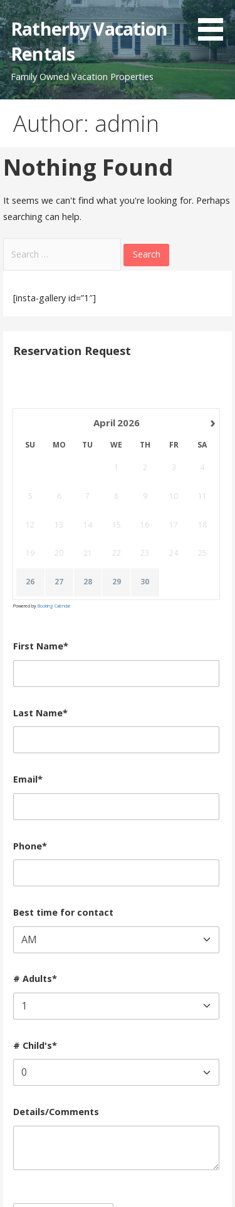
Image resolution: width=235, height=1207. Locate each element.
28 (87, 582)
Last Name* (40, 713)
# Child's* (35, 1045)
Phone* (30, 846)
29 (116, 582)
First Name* (40, 646)
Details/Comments (56, 1112)
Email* (28, 779)
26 (30, 582)
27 (59, 582)
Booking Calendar (54, 606)
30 (145, 582)
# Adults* (35, 978)
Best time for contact (63, 912)
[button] (215, 22)
